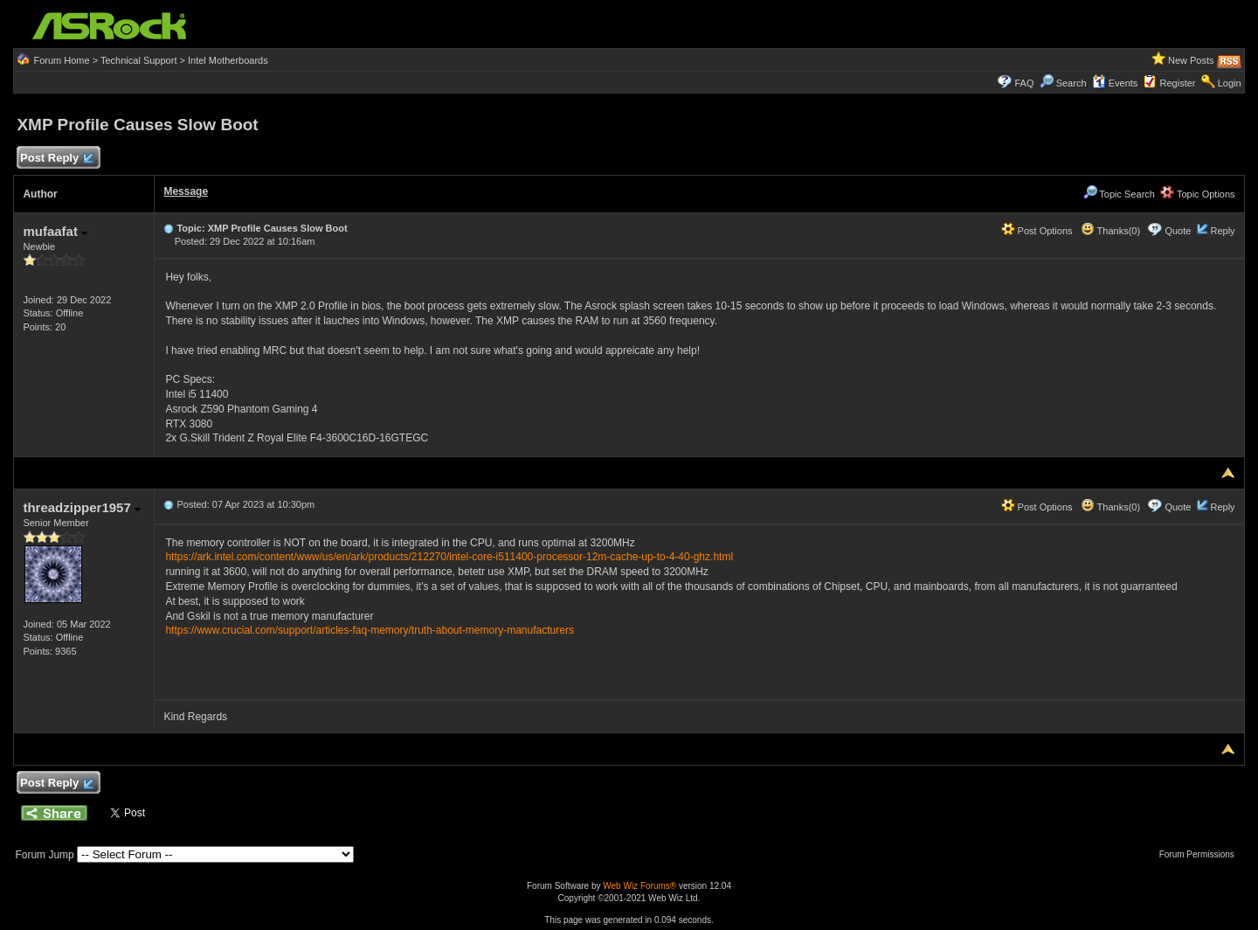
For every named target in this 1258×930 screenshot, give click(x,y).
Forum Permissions (1201, 854)
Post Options (1037, 231)
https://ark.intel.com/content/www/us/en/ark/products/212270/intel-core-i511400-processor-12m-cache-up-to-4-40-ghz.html (449, 557)
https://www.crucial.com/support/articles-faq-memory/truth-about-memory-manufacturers (369, 630)
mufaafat (55, 231)
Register (1178, 83)
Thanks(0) (1110, 231)
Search (1071, 83)
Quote (1178, 231)
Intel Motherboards (228, 60)
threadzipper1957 (82, 507)
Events (1115, 83)
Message (185, 191)
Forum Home (61, 60)
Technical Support (138, 60)
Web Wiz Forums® (639, 886)
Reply (1222, 231)
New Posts (1191, 60)
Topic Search (1119, 194)
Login (1229, 83)
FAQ (1023, 83)
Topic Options (1197, 194)
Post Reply (56, 158)
